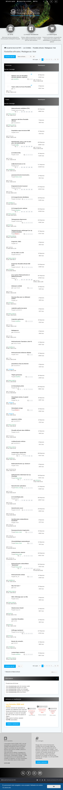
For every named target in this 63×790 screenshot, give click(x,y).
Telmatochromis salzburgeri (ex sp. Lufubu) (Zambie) (21, 231)
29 (31, 167)
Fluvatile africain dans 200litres (20, 430)
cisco (36, 280)
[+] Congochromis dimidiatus (20, 197)
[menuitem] (24, 1)
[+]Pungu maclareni (17, 630)
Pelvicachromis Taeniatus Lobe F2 (21, 341)
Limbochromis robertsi (18, 552)
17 (24, 146)
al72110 (10, 269)
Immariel (37, 147)
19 (29, 146)
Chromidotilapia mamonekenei (20, 541)
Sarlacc (17, 598)
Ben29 (9, 225)
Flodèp (17, 145)
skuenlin (17, 432)
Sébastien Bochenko (20, 454)
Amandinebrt (16, 332)
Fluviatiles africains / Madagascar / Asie (20, 51)
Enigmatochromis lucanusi (19, 186)
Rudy (9, 502)
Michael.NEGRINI (19, 632)
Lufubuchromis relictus (18, 441)
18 (26, 146)
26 (24, 167)
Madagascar (15, 330)
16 (31, 111)
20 (31, 146)
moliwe (17, 465)
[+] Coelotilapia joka (17, 497)
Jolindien (37, 79)
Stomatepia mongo (17, 408)
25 (21, 167)
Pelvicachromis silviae (18, 574)
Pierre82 (10, 513)
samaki (17, 154)
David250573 (16, 122)
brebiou (17, 132)
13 (24, 111)
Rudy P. (17, 165)
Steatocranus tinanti (17, 608)
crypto (9, 247)
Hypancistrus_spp (19, 110)
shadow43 (17, 267)
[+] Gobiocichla (16, 152)
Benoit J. (17, 233)
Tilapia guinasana (16, 374)
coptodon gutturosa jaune (19, 308)
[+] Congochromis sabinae (19, 208)
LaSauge (10, 369)
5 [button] (51, 59)
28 (29, 167)
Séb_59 (17, 387)
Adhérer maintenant (13, 724)
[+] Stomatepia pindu (17, 386)
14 (26, 111)
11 (24, 211)
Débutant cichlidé (16, 286)
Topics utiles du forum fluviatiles (21, 86)
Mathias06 (17, 254)
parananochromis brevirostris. (20, 175)
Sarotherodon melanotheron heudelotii (19, 519)
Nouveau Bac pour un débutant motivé (20, 297)
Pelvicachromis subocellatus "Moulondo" (20, 564)
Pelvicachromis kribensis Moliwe (21, 352)
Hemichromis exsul (17, 508)
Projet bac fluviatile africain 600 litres (20, 264)
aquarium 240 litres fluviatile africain (19, 120)
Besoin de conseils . (17, 641)
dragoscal (17, 609)
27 (26, 167)
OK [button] (54, 786)
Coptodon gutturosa (17, 319)
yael (16, 300)
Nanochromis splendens (18, 485)
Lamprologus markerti (18, 652)
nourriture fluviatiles (17, 619)
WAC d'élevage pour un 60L (19, 597)
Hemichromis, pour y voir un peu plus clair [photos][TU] (21, 142)
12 (21, 111)
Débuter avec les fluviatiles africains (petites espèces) (19, 76)
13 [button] (55, 59)
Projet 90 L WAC (16, 241)
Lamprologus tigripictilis (18, 452)
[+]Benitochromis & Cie (18, 164)
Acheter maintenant (42, 762)
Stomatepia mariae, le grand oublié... (19, 397)
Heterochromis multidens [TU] (20, 108)
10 (21, 211)
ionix (16, 243)
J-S (14, 88)
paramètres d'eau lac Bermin (20, 363)
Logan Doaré (16, 288)
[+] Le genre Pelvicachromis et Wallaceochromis (20, 275)
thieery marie (11, 114)
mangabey (11, 391)
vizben (16, 354)
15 (29, 111)
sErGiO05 (17, 510)
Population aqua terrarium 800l (20, 130)
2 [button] (44, 59)
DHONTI (15, 643)
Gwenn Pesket (17, 343)
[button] (40, 59)
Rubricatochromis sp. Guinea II (20, 463)
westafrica (16, 79)
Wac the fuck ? (15, 585)
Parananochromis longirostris (20, 530)
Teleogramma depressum (18, 219)
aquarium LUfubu (16, 419)
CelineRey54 (11, 469)
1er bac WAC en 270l (17, 252)
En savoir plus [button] (7, 787)
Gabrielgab (18, 188)
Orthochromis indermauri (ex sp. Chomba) (21, 475)
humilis (37, 569)
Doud (9, 158)
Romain (10, 435)
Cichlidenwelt (18, 221)
